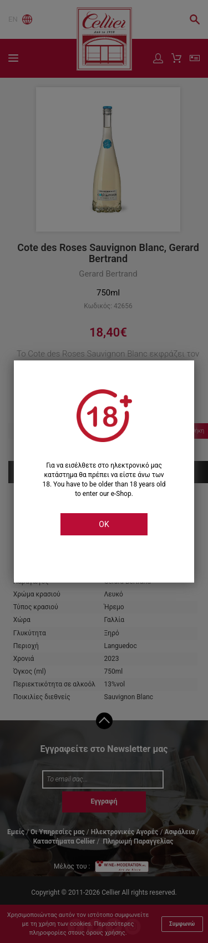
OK (104, 524)
